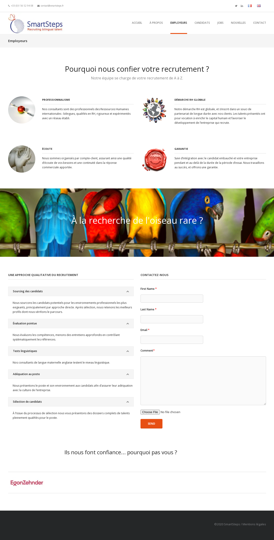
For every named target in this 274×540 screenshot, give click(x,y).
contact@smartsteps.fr (52, 5)
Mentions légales (254, 524)
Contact (259, 23)
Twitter (236, 5)
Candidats (202, 23)
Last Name (149, 309)
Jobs (220, 23)
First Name (149, 289)
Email (145, 330)
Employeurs (178, 23)
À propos (156, 23)
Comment (148, 350)
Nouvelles (238, 23)
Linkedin (242, 5)
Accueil (137, 23)
